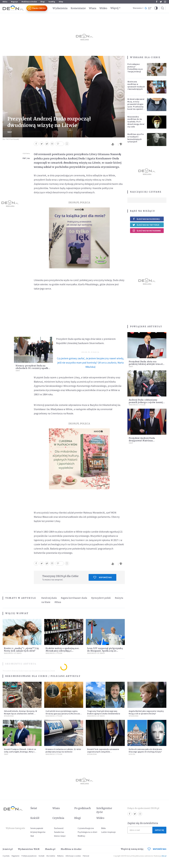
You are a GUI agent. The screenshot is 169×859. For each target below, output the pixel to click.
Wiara (92, 8)
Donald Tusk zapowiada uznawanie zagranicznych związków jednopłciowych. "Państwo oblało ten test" (104, 753)
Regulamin (15, 856)
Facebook (156, 2)
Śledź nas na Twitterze (145, 224)
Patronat (86, 856)
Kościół (132, 754)
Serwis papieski (36, 828)
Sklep (61, 2)
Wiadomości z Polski (54, 653)
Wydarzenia (60, 8)
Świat (9, 132)
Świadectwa (59, 832)
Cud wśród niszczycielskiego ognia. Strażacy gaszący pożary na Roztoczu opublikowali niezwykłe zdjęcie (63, 713)
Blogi (43, 2)
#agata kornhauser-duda (74, 597)
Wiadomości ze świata (13, 653)
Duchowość (59, 828)
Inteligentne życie (104, 810)
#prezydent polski (101, 597)
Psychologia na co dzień (87, 832)
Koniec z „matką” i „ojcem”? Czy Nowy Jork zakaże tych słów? (21, 649)
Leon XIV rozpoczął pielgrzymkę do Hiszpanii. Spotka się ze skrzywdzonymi (105, 651)
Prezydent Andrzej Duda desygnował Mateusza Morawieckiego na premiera (144, 440)
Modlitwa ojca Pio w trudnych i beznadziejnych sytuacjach (135, 138)
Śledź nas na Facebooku (146, 219)
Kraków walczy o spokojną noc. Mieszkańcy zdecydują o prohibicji (62, 651)
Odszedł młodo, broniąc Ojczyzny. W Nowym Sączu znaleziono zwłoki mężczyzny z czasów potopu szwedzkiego (20, 715)
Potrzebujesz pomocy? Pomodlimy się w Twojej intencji (135, 68)
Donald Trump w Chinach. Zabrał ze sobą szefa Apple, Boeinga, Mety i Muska (20, 751)
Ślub (32, 836)
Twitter (161, 2)
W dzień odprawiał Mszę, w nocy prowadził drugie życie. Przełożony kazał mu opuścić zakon (135, 105)
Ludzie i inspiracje (108, 832)
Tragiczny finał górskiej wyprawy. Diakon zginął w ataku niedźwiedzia (103, 712)
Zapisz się (159, 830)
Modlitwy (81, 836)
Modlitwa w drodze (29, 2)
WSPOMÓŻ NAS (157, 849)
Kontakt (41, 856)
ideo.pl (163, 856)
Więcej (114, 8)
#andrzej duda (49, 597)
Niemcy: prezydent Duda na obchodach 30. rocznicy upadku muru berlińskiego (33, 368)
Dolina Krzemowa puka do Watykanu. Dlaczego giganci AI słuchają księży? (146, 750)
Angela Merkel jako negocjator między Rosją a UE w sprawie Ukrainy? (146, 712)
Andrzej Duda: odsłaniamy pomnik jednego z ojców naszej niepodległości (146, 402)
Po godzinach (82, 808)
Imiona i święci (59, 836)
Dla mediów (50, 856)
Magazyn (14, 2)
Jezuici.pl (8, 849)
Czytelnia (58, 818)
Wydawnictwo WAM (29, 849)
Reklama (60, 856)
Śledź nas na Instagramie (146, 230)
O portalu (6, 856)
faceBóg (51, 2)
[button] (156, 8)
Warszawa (137, 8)
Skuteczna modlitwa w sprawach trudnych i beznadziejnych (136, 85)
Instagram (165, 2)
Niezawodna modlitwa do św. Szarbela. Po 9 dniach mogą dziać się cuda (135, 121)
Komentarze (78, 8)
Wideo (103, 8)
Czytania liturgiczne (86, 828)
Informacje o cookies (73, 856)
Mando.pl (50, 849)
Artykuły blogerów (37, 832)
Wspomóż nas (102, 577)
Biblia (5, 2)
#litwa (58, 602)
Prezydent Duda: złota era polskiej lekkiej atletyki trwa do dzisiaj (146, 364)
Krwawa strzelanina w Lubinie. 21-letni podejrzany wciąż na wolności (63, 750)
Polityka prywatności (29, 856)
